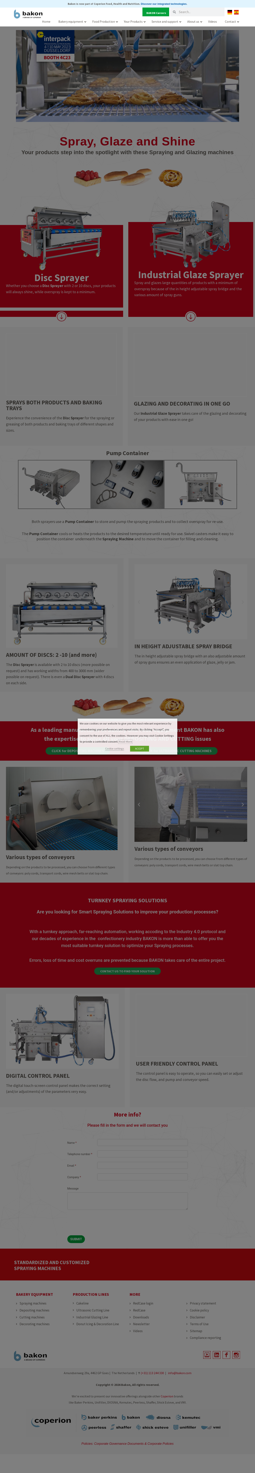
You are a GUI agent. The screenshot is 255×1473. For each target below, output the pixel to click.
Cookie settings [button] (114, 748)
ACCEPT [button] (139, 748)
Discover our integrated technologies (164, 3)
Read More (125, 742)
